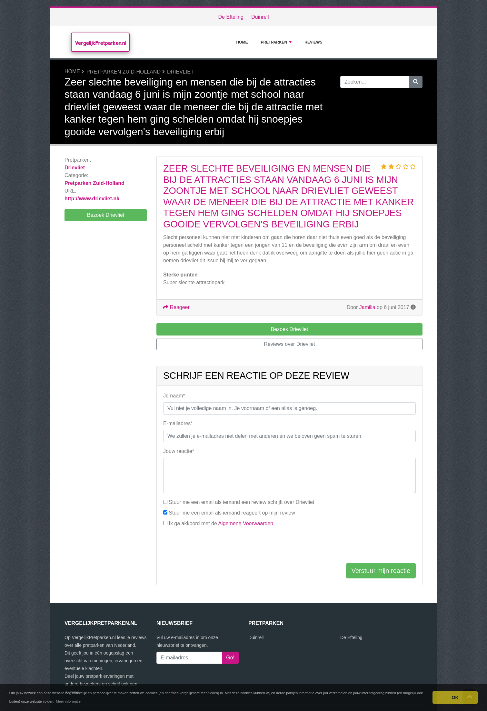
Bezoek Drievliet (105, 215)
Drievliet (180, 72)
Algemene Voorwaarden (245, 523)
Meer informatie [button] (68, 701)
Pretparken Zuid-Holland (123, 72)
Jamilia (367, 307)
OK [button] (455, 697)
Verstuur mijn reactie (381, 570)
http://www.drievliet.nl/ (92, 198)
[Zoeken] (415, 82)
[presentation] (212, 545)
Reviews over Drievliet (289, 344)
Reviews (313, 42)
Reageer (176, 307)
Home (242, 42)
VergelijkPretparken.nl (100, 42)
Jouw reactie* (178, 451)
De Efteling (231, 17)
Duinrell (260, 17)
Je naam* (174, 395)
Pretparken (276, 42)
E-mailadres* (178, 423)
